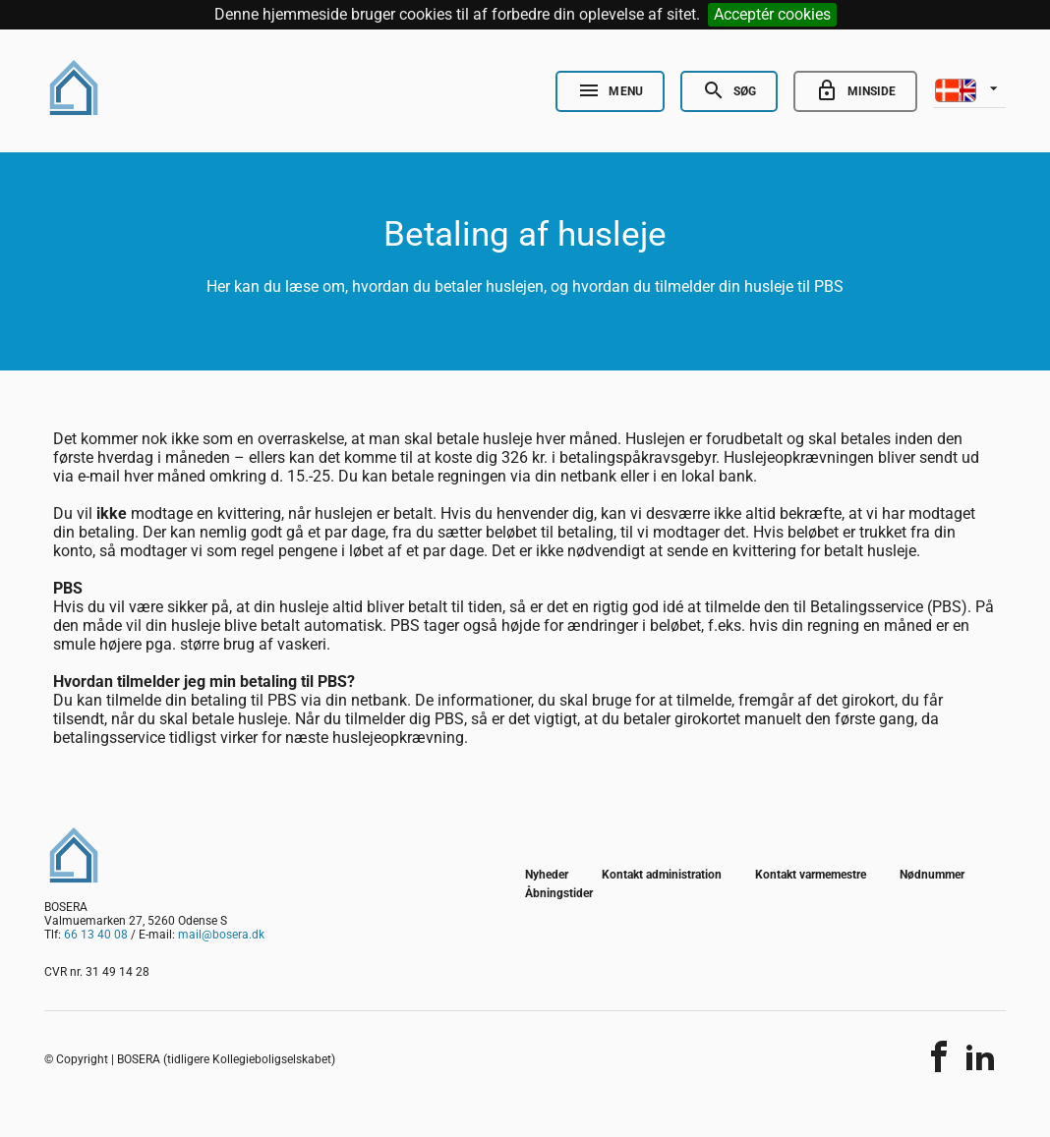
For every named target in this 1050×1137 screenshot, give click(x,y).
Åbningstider (559, 893)
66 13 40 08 (96, 934)
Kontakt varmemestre (810, 874)
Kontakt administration (662, 874)
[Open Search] (729, 91)
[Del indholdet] (939, 1056)
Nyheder (546, 874)
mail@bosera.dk (221, 934)
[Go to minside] (855, 91)
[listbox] (969, 88)
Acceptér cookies (772, 14)
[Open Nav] (610, 91)
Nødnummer (932, 874)
